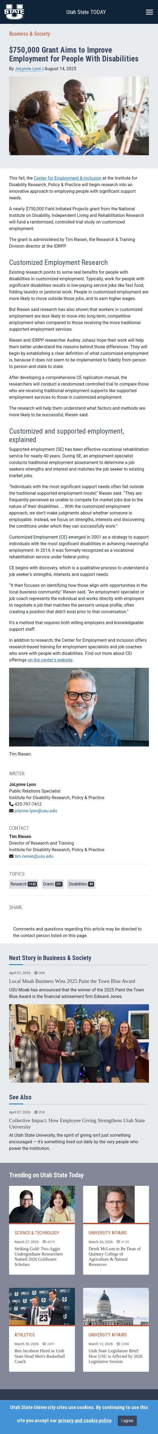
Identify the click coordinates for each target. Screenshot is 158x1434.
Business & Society (29, 33)
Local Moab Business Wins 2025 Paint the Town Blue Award (72, 981)
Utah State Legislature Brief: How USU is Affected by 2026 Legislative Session (116, 1356)
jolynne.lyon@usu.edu (36, 810)
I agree (127, 1420)
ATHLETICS (25, 1334)
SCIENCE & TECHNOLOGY (37, 1232)
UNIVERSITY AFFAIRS (108, 1232)
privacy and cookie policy (84, 1421)
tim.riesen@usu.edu (34, 856)
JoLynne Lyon (28, 68)
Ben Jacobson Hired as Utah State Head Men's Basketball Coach (40, 1356)
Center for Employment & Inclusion (67, 178)
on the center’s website (50, 660)
